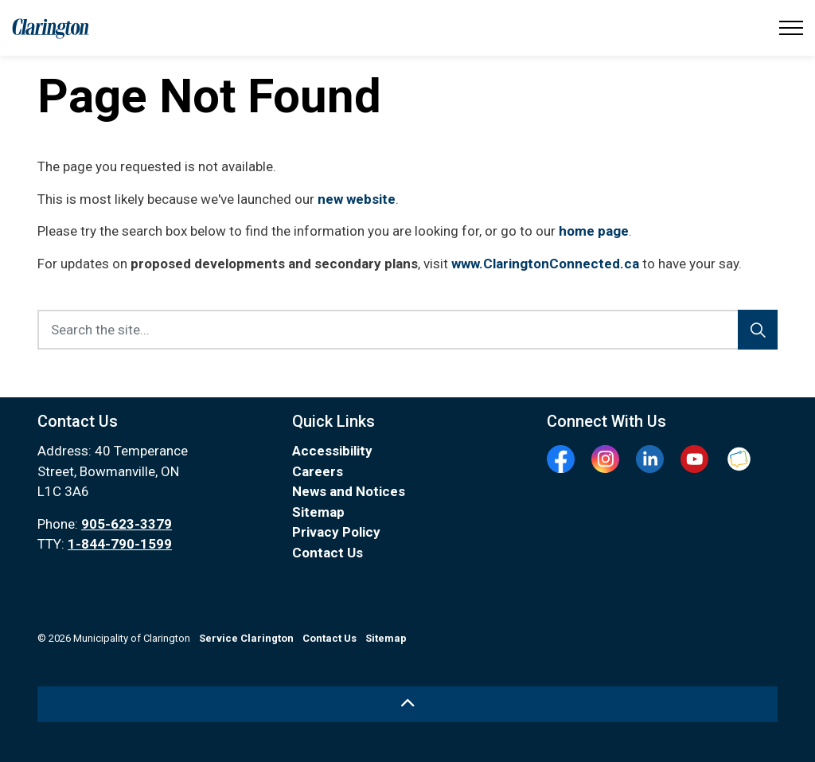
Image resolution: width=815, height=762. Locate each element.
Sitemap (318, 512)
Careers (317, 471)
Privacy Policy (336, 532)
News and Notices (348, 491)
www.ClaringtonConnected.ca (545, 264)
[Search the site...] (407, 330)
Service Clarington (246, 638)
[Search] (758, 330)
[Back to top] (407, 704)
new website (357, 199)
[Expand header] (791, 28)
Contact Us (327, 553)
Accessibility (332, 451)
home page (594, 231)
